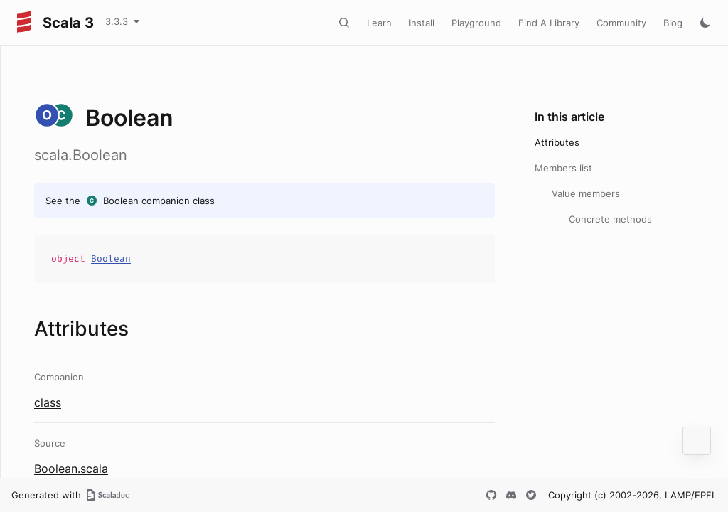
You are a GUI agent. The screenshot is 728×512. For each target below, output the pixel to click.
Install (421, 22)
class (47, 402)
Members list (563, 168)
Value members (586, 193)
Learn (379, 22)
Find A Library (548, 22)
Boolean (121, 200)
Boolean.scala (71, 469)
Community (621, 22)
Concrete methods (610, 219)
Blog (672, 22)
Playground (476, 22)
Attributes (557, 142)
